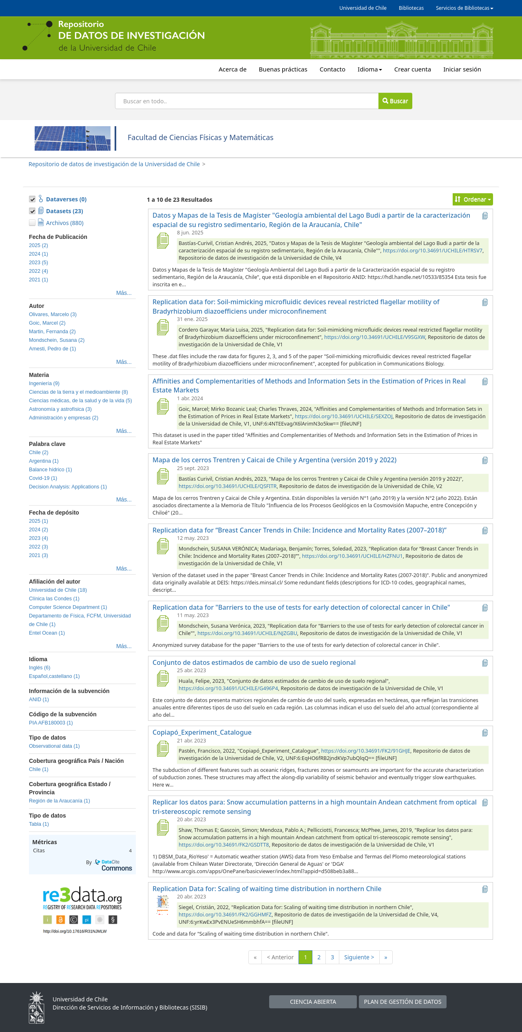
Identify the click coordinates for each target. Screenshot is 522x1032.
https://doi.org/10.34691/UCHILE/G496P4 (228, 688)
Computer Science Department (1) (68, 607)
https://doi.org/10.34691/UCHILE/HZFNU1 (352, 556)
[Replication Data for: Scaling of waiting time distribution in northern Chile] (162, 904)
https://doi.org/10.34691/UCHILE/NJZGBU (247, 633)
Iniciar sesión (462, 69)
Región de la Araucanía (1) (59, 801)
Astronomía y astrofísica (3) (60, 409)
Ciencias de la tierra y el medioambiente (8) (78, 392)
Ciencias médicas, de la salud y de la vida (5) (80, 400)
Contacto (332, 69)
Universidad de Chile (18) (58, 590)
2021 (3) (38, 555)
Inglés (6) (40, 668)
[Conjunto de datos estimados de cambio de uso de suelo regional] (162, 678)
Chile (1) (39, 769)
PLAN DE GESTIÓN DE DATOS (403, 1001)
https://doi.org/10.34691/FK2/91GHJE (366, 750)
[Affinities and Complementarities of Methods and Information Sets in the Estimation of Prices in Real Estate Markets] (162, 406)
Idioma (370, 69)
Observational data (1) (54, 746)
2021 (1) (38, 280)
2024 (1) (38, 254)
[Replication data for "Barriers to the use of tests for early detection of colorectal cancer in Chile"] (162, 623)
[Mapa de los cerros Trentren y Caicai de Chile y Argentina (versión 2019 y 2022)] (162, 476)
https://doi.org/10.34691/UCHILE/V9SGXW (374, 337)
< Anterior (280, 957)
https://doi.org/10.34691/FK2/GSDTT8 (224, 844)
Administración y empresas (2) (63, 418)
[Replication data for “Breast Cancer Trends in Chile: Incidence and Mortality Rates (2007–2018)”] (162, 546)
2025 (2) (38, 245)
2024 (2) (38, 530)
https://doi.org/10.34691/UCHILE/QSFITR (227, 486)
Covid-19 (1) (43, 478)
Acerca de (232, 69)
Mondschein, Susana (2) (57, 340)
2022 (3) (38, 547)
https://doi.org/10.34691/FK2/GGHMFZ (225, 914)
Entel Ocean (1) (47, 633)
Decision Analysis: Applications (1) (68, 487)
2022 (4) (38, 271)
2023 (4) (38, 538)
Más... (124, 293)
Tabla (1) (39, 824)
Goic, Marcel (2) (47, 323)
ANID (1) (39, 699)
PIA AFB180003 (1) (51, 723)
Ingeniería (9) (44, 383)
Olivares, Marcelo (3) (53, 314)
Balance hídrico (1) (50, 470)
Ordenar (473, 199)
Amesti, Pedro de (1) (52, 349)
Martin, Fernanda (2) (52, 331)
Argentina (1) (44, 461)
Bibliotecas (411, 7)
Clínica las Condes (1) (54, 599)
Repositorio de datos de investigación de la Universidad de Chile (114, 164)
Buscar (395, 101)
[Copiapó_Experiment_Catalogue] (162, 748)
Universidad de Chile (363, 7)
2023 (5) (38, 262)
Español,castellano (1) (54, 676)
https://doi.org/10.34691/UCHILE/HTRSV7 (432, 250)
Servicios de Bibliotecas (464, 7)
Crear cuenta (412, 69)
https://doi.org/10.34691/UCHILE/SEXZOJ (344, 416)
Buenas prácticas (283, 69)
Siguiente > (359, 957)
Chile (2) (39, 452)
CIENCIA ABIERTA (313, 1001)
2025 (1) (38, 521)
